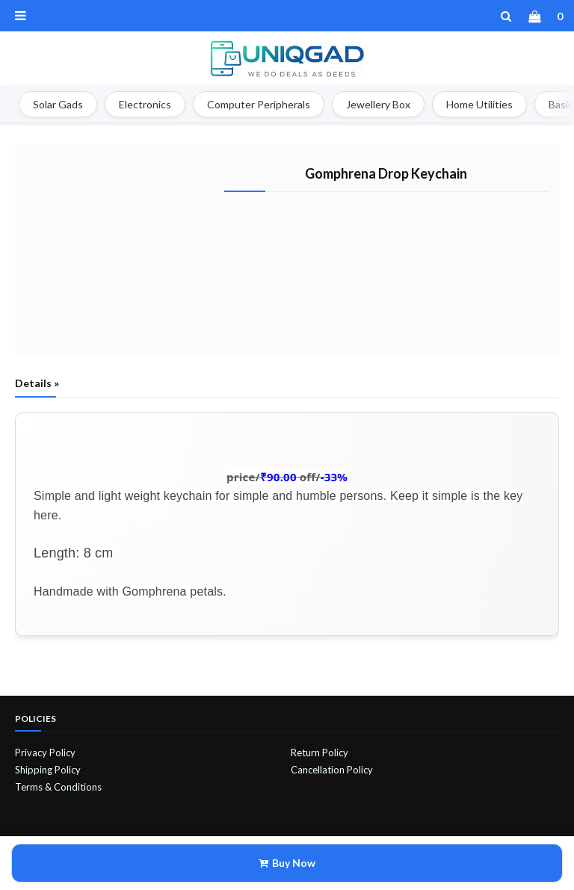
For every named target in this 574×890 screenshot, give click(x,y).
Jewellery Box (378, 104)
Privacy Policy (45, 752)
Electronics (145, 104)
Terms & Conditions (58, 787)
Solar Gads (58, 104)
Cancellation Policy (332, 770)
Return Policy (319, 752)
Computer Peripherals (258, 104)
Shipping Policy (48, 770)
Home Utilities (479, 104)
